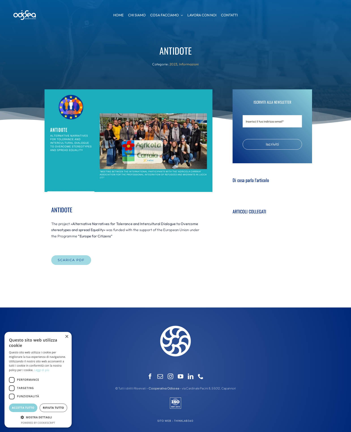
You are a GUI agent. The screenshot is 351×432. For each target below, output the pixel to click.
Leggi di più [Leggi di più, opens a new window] (41, 370)
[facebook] (150, 376)
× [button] (66, 336)
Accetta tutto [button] (23, 408)
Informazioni (189, 64)
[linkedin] (190, 376)
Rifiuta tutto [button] (53, 408)
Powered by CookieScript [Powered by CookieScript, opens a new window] (38, 422)
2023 (173, 64)
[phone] (200, 376)
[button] (38, 417)
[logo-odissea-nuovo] (175, 320)
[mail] (160, 376)
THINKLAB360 (183, 420)
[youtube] (180, 376)
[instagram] (170, 376)
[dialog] (38, 380)
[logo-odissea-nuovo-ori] (24, 12)
